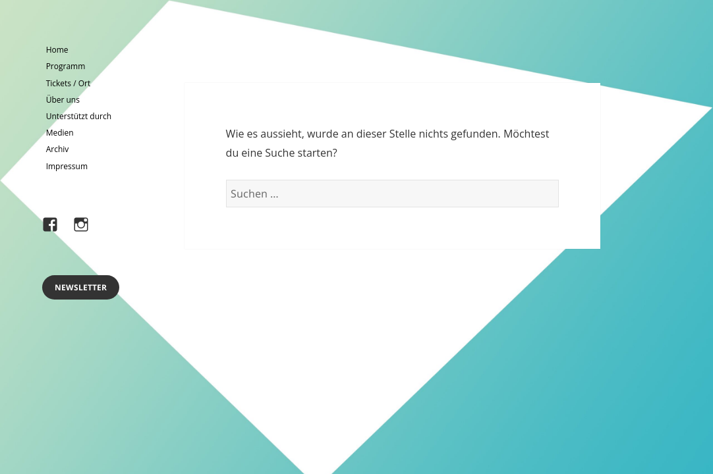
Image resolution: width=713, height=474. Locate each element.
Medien (60, 132)
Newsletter (81, 287)
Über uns (63, 99)
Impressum (67, 166)
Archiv (57, 149)
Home (57, 49)
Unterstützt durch (78, 116)
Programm (66, 66)
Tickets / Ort (68, 83)
